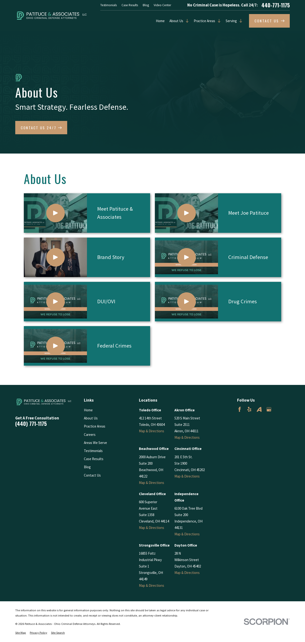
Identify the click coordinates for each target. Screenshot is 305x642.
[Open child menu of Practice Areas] (218, 21)
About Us (176, 21)
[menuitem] (20, 633)
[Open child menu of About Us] (186, 21)
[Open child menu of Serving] (240, 21)
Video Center (162, 5)
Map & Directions (151, 431)
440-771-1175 (275, 5)
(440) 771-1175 (31, 423)
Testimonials (108, 5)
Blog (146, 5)
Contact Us (92, 475)
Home (160, 21)
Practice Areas (204, 21)
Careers (90, 434)
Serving (231, 21)
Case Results (130, 5)
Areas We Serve (95, 442)
